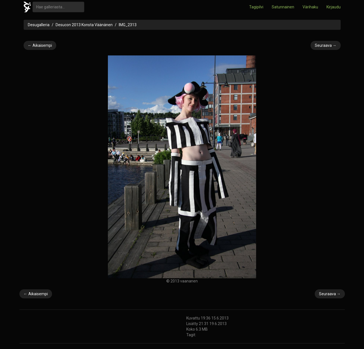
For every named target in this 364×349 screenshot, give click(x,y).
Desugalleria (38, 25)
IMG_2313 (128, 25)
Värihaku (310, 7)
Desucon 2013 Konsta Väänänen (84, 25)
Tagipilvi (256, 7)
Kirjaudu (333, 7)
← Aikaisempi (40, 45)
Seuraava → (325, 45)
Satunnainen (283, 7)
